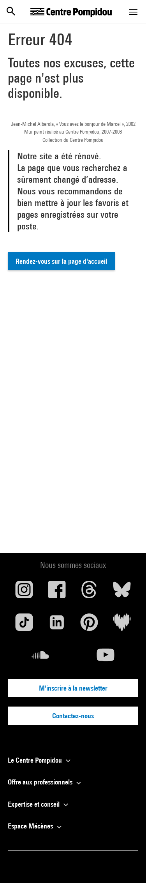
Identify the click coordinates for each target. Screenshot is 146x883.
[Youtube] (106, 658)
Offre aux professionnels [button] (45, 782)
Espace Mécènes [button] (36, 826)
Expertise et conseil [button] (39, 804)
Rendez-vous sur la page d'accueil (61, 261)
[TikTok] (24, 625)
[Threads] (89, 592)
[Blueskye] (122, 592)
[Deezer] (122, 625)
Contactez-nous (73, 716)
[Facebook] (56, 592)
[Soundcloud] (40, 658)
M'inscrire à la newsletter (73, 688)
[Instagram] (24, 592)
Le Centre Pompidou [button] (40, 760)
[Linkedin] (56, 625)
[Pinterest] (89, 625)
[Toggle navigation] (133, 12)
